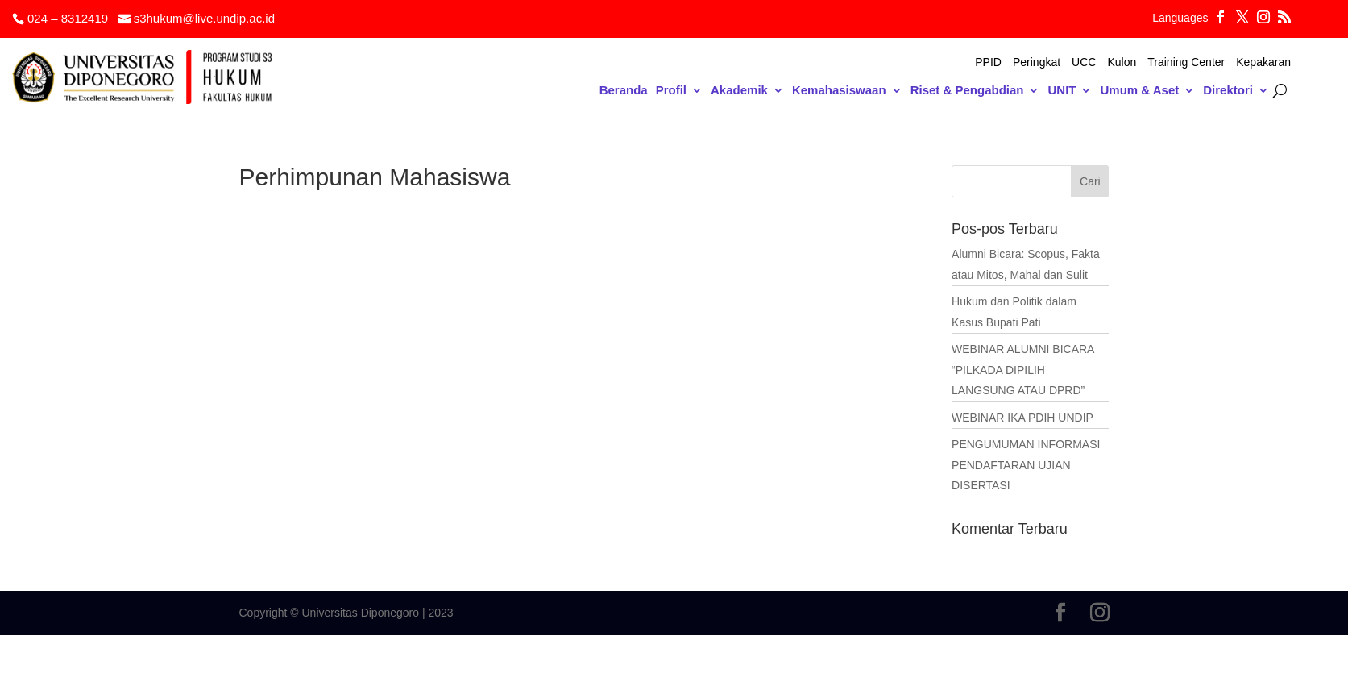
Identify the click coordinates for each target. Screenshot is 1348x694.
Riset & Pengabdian (967, 91)
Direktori (1228, 91)
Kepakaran (1263, 62)
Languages (1180, 18)
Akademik (739, 91)
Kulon (1121, 62)
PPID (988, 62)
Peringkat (1036, 62)
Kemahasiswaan (839, 91)
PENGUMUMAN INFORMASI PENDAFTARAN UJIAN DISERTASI (1026, 465)
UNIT (1061, 91)
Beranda (623, 91)
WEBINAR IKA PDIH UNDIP (1022, 417)
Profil (671, 91)
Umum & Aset (1139, 91)
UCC (1084, 62)
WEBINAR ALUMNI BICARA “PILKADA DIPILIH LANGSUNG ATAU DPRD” (1023, 370)
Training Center (1186, 62)
